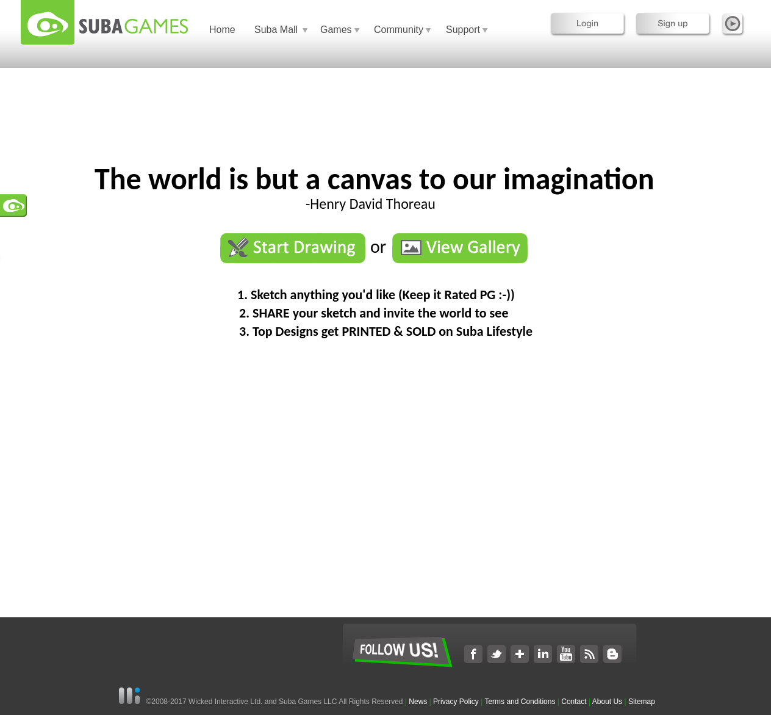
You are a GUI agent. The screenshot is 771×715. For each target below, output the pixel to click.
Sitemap (641, 701)
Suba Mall (276, 29)
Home (222, 29)
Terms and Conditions (519, 701)
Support (463, 29)
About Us (607, 701)
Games (336, 29)
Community (398, 29)
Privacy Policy (456, 701)
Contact (573, 701)
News (419, 701)
